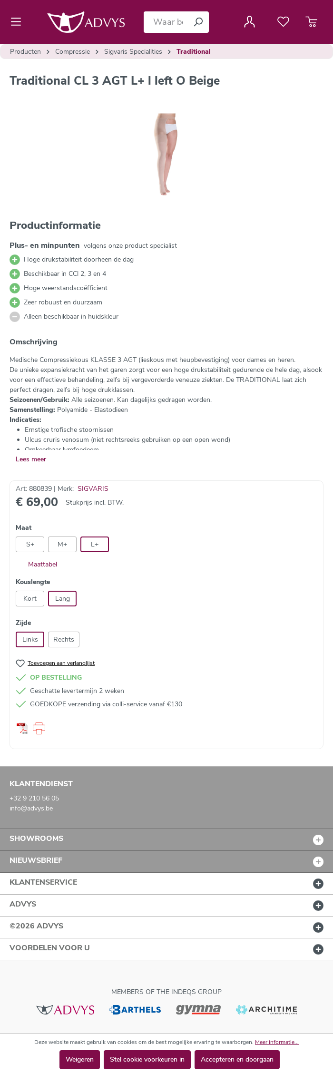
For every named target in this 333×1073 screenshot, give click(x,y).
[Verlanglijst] (283, 21)
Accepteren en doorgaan (237, 1059)
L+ (94, 544)
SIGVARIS (93, 488)
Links (30, 639)
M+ (62, 544)
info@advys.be (31, 808)
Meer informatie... (277, 1042)
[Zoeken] (198, 22)
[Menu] (19, 21)
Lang (62, 598)
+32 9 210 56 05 (34, 798)
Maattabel (36, 564)
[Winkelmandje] (311, 21)
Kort (30, 598)
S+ (30, 544)
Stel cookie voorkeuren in (147, 1059)
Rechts (63, 639)
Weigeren (80, 1059)
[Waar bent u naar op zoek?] (165, 22)
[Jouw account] (249, 21)
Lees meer (31, 459)
